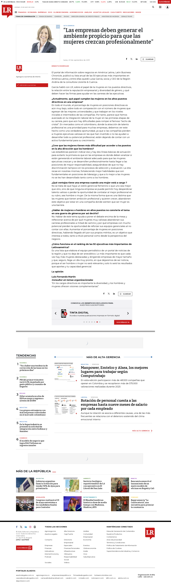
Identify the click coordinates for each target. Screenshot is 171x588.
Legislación (40, 497)
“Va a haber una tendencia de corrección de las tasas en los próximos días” (34, 368)
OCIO (50, 12)
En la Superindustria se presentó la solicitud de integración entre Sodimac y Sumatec (33, 427)
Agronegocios (50, 531)
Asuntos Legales (51, 534)
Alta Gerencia (69, 531)
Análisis (86, 531)
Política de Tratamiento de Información (122, 545)
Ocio (85, 554)
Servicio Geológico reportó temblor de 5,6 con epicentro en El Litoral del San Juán (94, 485)
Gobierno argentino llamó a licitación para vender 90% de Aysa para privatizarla (48, 485)
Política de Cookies (114, 548)
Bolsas (22, 393)
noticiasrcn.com (97, 578)
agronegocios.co (43, 575)
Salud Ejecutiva (89, 557)
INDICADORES (128, 12)
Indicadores (49, 551)
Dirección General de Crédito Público (85, 16)
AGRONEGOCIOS (76, 12)
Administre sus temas (26, 85)
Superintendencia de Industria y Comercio (123, 551)
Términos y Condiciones (116, 543)
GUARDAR (147, 59)
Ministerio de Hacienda (110, 16)
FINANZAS (22, 12)
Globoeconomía (89, 548)
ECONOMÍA (32, 12)
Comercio (58, 16)
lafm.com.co (111, 578)
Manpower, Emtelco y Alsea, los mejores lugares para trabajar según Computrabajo (114, 372)
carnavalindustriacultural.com (52, 578)
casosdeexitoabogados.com (27, 578)
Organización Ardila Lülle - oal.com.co (146, 576)
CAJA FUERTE (116, 12)
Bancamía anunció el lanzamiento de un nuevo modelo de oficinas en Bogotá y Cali (142, 485)
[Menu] (16, 12)
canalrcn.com (71, 578)
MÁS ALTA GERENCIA (141, 431)
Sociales (48, 562)
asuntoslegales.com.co (25, 575)
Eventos (86, 545)
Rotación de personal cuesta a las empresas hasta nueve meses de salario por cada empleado (114, 404)
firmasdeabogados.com (82, 575)
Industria (23, 407)
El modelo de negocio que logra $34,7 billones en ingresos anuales (32, 443)
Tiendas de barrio (45, 16)
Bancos (134, 478)
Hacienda (23, 363)
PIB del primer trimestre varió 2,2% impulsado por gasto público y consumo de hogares (33, 383)
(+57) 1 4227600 (22, 540)
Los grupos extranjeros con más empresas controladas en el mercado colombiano (33, 412)
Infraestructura (69, 551)
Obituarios (68, 554)
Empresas (48, 545)
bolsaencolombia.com (103, 575)
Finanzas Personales (72, 548)
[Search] (153, 7)
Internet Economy (52, 554)
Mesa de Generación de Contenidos (121, 531)
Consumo (134, 497)
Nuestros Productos (114, 534)
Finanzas (48, 548)
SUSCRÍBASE (164, 2)
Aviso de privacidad (114, 540)
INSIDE (138, 12)
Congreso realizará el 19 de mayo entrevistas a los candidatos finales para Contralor (47, 503)
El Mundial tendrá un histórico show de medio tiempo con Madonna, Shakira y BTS (95, 503)
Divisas (66, 16)
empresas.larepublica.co (61, 575)
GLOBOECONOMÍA (60, 12)
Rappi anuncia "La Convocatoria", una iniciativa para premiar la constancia (142, 503)
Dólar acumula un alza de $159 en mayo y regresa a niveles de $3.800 (32, 398)
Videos (66, 562)
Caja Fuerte (68, 534)
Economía (87, 540)
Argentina (40, 478)
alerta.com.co (123, 578)
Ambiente (86, 478)
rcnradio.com (84, 578)
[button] (55, 313)
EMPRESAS (42, 12)
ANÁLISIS (88, 12)
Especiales (68, 545)
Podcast (48, 557)
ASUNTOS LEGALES (101, 12)
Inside (85, 551)
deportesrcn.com (23, 581)
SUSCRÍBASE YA (122, 322)
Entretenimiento (90, 497)
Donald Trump (126, 16)
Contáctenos (112, 537)
